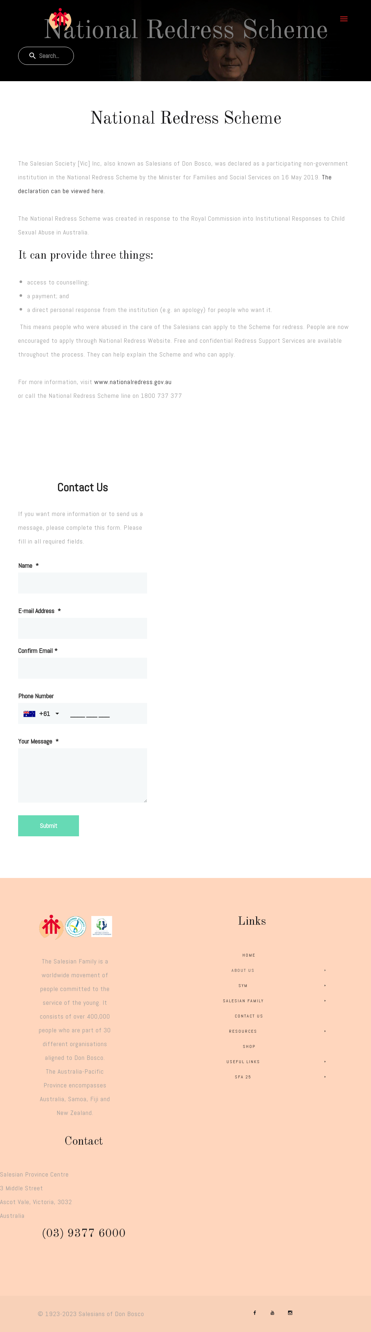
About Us (280, 970)
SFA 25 (281, 1077)
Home (248, 955)
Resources (278, 1031)
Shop (249, 1046)
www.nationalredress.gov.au (133, 382)
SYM (283, 985)
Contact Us (249, 1016)
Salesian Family (275, 1001)
